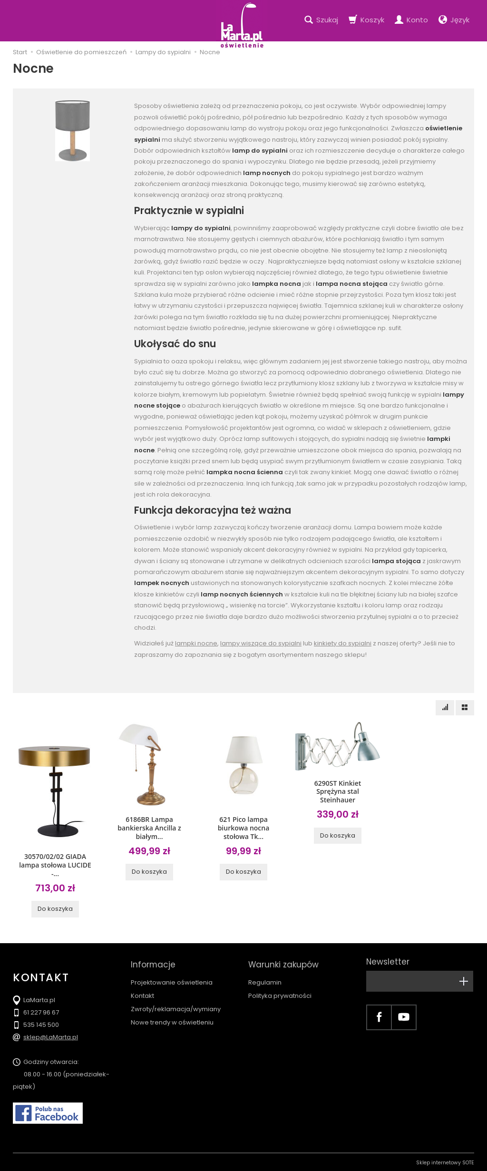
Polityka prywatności (280, 989)
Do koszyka (55, 907)
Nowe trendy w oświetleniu (172, 1016)
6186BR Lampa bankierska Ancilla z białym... (149, 826)
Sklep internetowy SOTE (445, 1161)
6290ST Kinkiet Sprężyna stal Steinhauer (337, 790)
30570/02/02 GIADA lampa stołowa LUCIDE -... (55, 864)
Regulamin (265, 975)
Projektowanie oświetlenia (172, 975)
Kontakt (142, 989)
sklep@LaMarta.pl (50, 1035)
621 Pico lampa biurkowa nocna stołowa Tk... (244, 826)
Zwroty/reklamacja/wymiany (176, 1002)
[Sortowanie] (445, 708)
